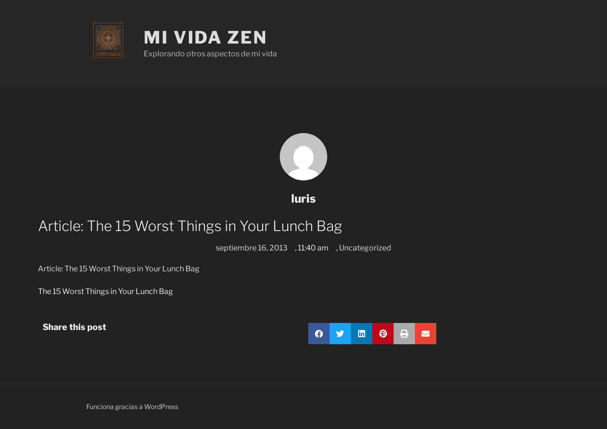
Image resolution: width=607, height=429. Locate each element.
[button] (319, 333)
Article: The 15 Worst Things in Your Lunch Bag (119, 268)
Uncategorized (365, 247)
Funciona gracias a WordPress (132, 406)
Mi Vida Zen (205, 37)
